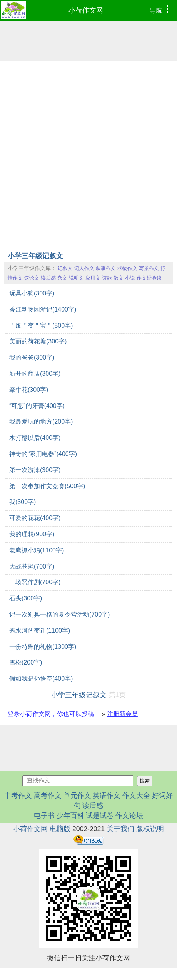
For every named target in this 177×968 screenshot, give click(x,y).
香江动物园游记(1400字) (42, 309)
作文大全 (136, 795)
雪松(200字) (25, 662)
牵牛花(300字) (28, 389)
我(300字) (22, 502)
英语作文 (106, 795)
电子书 (45, 815)
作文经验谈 (149, 278)
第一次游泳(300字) (34, 470)
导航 (161, 9)
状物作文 (127, 268)
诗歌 (107, 278)
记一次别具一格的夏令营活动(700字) (59, 614)
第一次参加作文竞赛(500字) (47, 486)
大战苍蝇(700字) (31, 566)
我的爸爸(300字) (31, 357)
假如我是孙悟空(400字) (41, 678)
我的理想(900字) (31, 534)
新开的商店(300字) (34, 373)
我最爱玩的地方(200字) (41, 421)
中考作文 (18, 795)
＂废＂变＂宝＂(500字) (41, 325)
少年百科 (70, 815)
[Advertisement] (88, 155)
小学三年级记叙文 (35, 256)
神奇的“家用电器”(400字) (43, 454)
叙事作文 (106, 268)
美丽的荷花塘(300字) (38, 341)
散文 (119, 278)
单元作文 (77, 795)
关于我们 (120, 829)
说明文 (76, 278)
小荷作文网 (85, 10)
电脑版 (60, 829)
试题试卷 (100, 815)
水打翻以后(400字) (34, 437)
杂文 (62, 278)
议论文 (31, 278)
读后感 (48, 278)
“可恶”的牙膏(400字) (37, 406)
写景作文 (149, 268)
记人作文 (84, 268)
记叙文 (65, 268)
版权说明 (150, 829)
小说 (130, 278)
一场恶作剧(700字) (34, 582)
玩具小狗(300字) (31, 293)
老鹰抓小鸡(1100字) (36, 550)
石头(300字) (25, 598)
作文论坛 (129, 815)
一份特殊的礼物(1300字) (42, 646)
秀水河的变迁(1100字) (39, 630)
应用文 (92, 278)
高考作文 (48, 795)
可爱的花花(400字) (34, 518)
